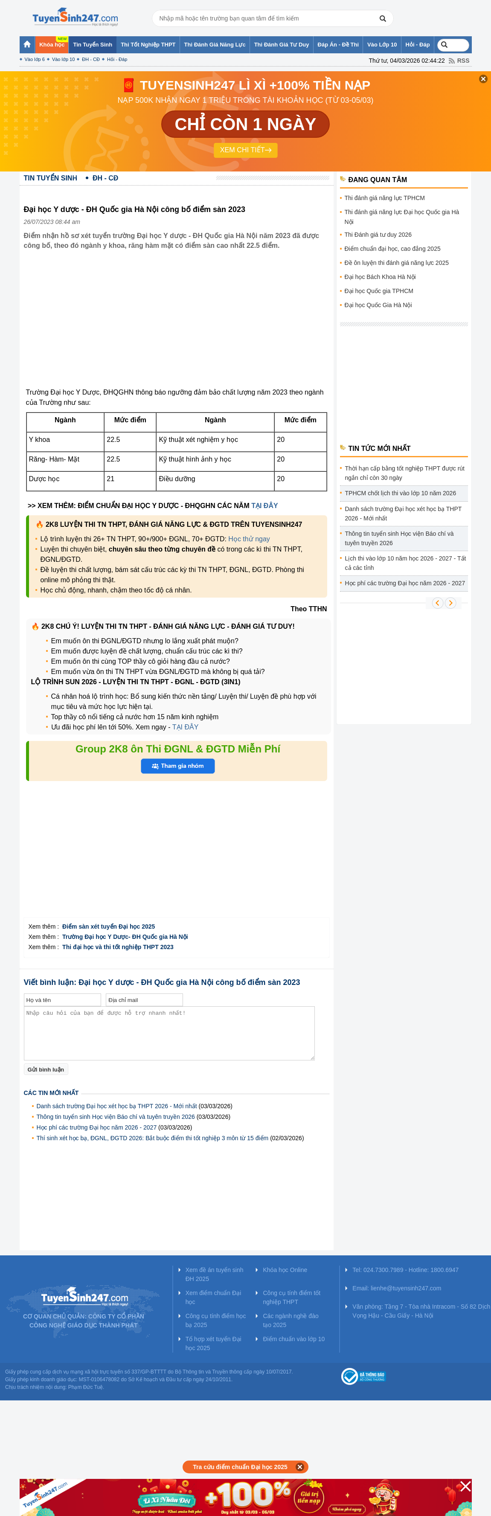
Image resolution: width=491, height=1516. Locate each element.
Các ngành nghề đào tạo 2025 (290, 1320)
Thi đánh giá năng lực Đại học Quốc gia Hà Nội (402, 217)
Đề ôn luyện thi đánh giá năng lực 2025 (397, 262)
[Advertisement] (176, 325)
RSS (463, 60)
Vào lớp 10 (63, 59)
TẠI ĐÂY (264, 505)
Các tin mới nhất (51, 1092)
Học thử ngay (249, 539)
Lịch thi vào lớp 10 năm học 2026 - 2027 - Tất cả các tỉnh (405, 563)
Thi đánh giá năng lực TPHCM (385, 198)
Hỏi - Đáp (117, 59)
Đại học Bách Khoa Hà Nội (380, 276)
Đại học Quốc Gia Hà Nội (378, 305)
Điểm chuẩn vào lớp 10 (294, 1339)
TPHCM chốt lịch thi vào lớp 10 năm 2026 (400, 493)
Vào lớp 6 (35, 59)
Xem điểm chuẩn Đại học (213, 1297)
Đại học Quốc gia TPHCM (379, 291)
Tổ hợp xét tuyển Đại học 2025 (213, 1343)
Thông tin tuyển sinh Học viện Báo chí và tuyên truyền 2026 (116, 1116)
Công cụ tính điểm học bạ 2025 (216, 1320)
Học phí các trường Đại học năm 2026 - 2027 (97, 1127)
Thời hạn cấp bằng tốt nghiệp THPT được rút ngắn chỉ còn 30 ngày (405, 473)
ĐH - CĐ (91, 59)
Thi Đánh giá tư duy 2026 (378, 234)
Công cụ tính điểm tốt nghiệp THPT (291, 1297)
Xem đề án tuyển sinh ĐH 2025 (215, 1274)
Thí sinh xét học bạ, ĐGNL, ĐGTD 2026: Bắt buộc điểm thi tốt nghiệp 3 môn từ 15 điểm (153, 1138)
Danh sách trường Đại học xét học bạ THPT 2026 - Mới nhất (117, 1106)
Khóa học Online (285, 1269)
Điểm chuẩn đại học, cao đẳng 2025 (393, 248)
